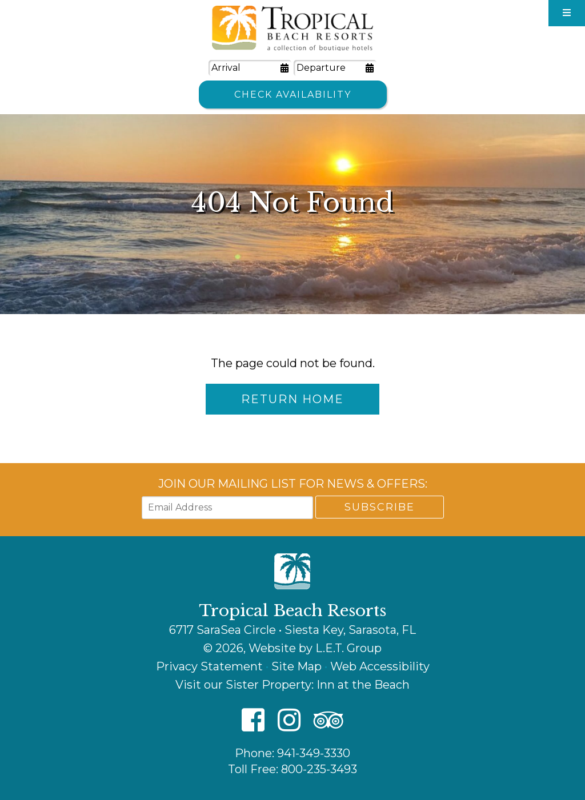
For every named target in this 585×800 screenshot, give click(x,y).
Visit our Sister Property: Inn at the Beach (292, 685)
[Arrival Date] (250, 68)
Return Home (292, 399)
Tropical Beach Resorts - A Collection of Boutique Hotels (292, 28)
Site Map (296, 666)
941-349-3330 (313, 753)
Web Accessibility (380, 666)
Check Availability (292, 94)
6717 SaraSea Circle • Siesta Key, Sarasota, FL (292, 630)
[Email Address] (227, 507)
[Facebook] (253, 721)
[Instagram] (289, 721)
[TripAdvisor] (328, 721)
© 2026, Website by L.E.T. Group (292, 648)
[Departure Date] (335, 68)
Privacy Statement (209, 666)
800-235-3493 (319, 769)
